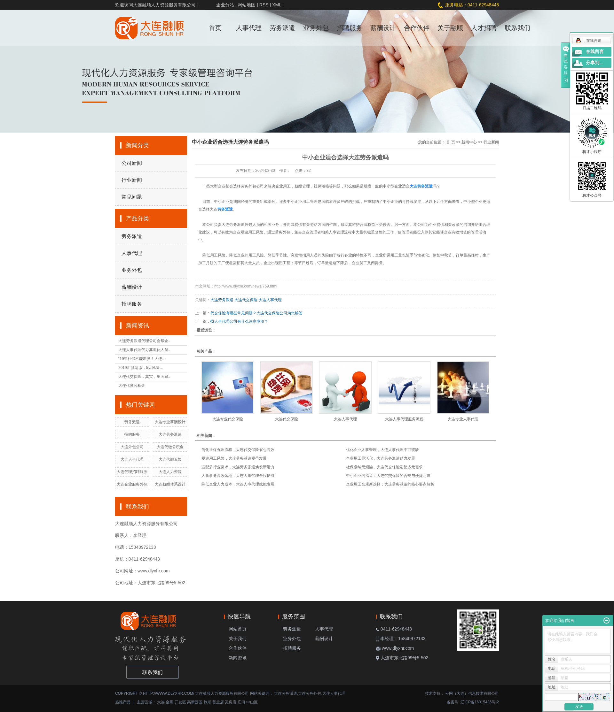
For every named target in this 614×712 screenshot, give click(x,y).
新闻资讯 (238, 657)
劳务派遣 (282, 27)
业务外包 (316, 27)
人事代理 (249, 27)
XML (276, 4)
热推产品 (122, 702)
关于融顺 (450, 27)
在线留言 (595, 51)
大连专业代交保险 (227, 419)
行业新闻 (132, 180)
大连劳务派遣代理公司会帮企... (144, 341)
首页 (215, 27)
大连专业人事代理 (463, 419)
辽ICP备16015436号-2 (479, 702)
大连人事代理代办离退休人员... (144, 350)
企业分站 (225, 4)
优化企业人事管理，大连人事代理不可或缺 (382, 450)
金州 (169, 702)
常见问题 (132, 197)
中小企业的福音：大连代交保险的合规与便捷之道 (388, 475)
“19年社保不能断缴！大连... (141, 358)
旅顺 (207, 702)
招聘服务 (349, 27)
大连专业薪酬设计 (170, 422)
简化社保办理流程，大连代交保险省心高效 (237, 450)
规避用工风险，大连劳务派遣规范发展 (234, 458)
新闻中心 (469, 142)
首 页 (450, 142)
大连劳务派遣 (170, 434)
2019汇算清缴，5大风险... (140, 367)
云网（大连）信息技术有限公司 (472, 693)
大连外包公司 (132, 447)
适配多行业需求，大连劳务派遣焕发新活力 (237, 467)
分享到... (594, 62)
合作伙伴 (416, 27)
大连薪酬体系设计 (170, 484)
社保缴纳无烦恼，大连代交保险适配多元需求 (384, 467)
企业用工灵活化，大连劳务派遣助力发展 (380, 458)
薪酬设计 (383, 27)
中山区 (252, 702)
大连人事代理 (132, 459)
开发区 (180, 702)
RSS (264, 4)
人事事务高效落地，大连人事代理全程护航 (237, 475)
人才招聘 (484, 27)
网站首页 (238, 629)
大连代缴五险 (170, 459)
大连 (161, 702)
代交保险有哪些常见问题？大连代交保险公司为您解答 (256, 313)
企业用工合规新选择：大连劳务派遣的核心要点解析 (390, 484)
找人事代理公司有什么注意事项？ (239, 321)
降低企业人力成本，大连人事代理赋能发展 (237, 484)
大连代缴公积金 (131, 385)
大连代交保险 (245, 300)
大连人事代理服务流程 (404, 419)
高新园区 (194, 702)
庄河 (241, 702)
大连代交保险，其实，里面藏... (144, 376)
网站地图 (247, 4)
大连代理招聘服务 (132, 472)
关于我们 (238, 638)
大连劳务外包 (309, 693)
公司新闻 (132, 163)
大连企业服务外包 (132, 484)
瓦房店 (230, 702)
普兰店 (218, 702)
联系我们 (517, 27)
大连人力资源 (170, 472)
